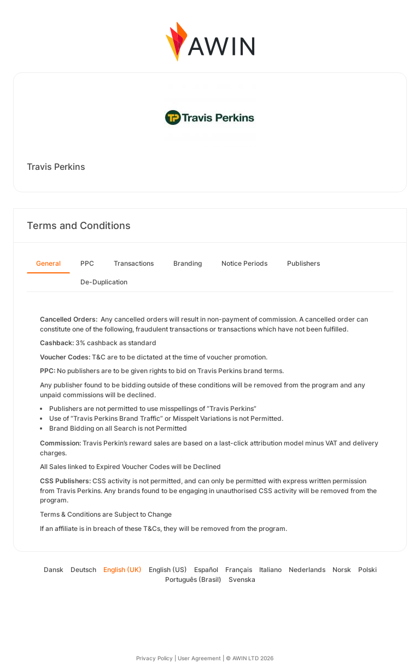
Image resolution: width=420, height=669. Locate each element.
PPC (87, 263)
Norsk (341, 569)
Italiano (270, 569)
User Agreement (199, 658)
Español (206, 569)
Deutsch (83, 569)
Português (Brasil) (193, 579)
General (48, 263)
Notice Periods (244, 263)
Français (238, 569)
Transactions (134, 263)
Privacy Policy (154, 658)
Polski (367, 569)
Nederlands (307, 569)
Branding (187, 263)
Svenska (242, 579)
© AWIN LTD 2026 (249, 658)
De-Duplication (103, 282)
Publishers (303, 263)
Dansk (53, 569)
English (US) (168, 569)
